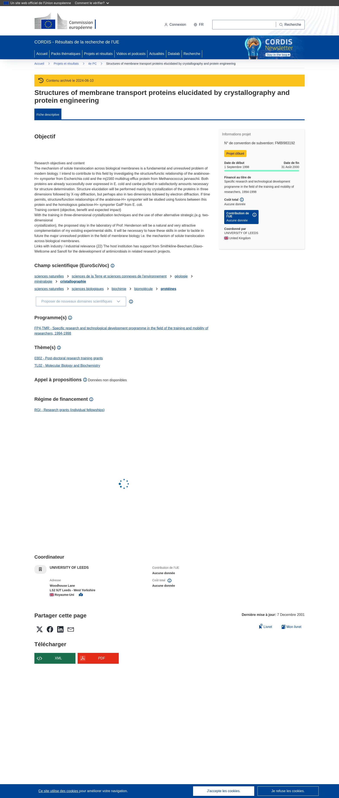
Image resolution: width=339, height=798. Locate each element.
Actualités (156, 54)
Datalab (174, 54)
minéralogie (43, 281)
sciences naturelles (49, 276)
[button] (198, 24)
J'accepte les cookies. (223, 791)
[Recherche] (290, 24)
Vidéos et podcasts (131, 54)
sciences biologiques (88, 289)
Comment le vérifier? (92, 3)
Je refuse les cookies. (288, 791)
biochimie (119, 289)
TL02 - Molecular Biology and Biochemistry (67, 365)
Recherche (192, 54)
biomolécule (143, 289)
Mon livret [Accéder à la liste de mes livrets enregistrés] (291, 627)
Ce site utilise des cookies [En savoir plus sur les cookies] (58, 791)
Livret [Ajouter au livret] (265, 626)
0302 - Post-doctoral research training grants (68, 358)
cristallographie (73, 281)
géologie (181, 276)
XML (58, 658)
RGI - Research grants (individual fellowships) (69, 410)
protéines (168, 289)
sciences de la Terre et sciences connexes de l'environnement (119, 276)
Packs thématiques (65, 54)
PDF (101, 658)
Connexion (175, 24)
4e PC (92, 63)
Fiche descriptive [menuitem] (48, 114)
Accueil (42, 54)
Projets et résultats (98, 54)
